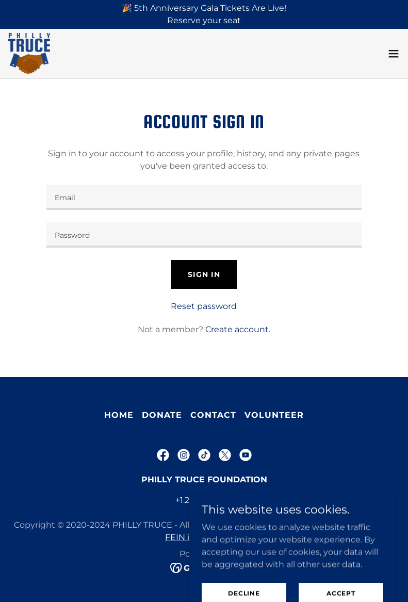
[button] (393, 53)
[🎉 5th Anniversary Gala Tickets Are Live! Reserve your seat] (204, 14)
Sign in (204, 274)
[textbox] (204, 197)
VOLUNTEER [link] (274, 415)
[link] (29, 53)
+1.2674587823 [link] (204, 500)
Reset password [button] (204, 306)
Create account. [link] (237, 329)
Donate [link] (162, 415)
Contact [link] (213, 415)
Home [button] (119, 415)
